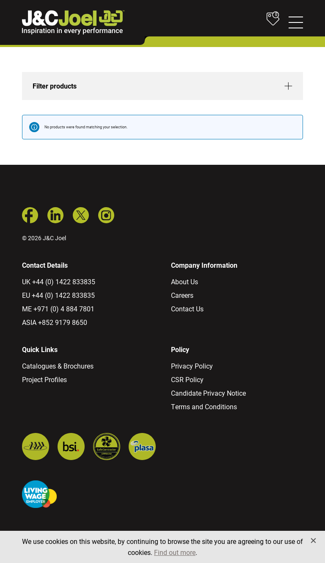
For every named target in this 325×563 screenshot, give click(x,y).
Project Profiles (44, 379)
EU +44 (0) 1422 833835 (58, 295)
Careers (182, 295)
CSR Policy (187, 379)
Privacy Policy (192, 365)
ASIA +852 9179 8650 (54, 322)
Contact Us (187, 308)
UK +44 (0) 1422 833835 (58, 281)
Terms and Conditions (204, 406)
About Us (184, 281)
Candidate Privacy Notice (208, 392)
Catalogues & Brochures (58, 365)
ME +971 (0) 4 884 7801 (58, 308)
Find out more (175, 552)
